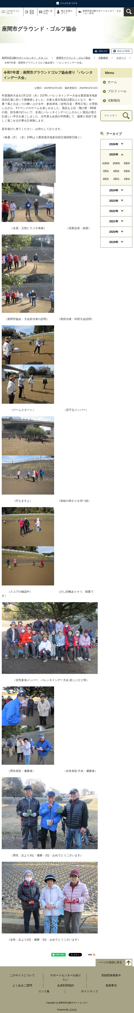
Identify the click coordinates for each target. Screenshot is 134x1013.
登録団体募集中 (111, 975)
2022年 (113, 211)
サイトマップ (89, 991)
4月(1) (106, 179)
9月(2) (127, 163)
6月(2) (116, 171)
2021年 (113, 221)
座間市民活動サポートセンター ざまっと (25, 57)
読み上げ (103, 51)
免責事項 (111, 985)
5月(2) (127, 171)
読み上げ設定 (123, 51)
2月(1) (116, 179)
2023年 (113, 200)
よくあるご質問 (22, 985)
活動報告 (103, 57)
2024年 (113, 190)
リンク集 (44, 991)
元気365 (73, 1009)
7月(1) (106, 171)
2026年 (113, 144)
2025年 (113, 154)
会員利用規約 (65, 985)
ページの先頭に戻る (110, 962)
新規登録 (31, 12)
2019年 (113, 242)
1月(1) (127, 179)
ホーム (112, 82)
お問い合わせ (48, 12)
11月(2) (105, 163)
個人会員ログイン (66, 12)
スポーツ (121, 57)
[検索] (126, 116)
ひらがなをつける (69, 3)
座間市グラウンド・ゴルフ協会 (73, 57)
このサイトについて (13, 12)
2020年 (113, 231)
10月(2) (116, 163)
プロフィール (117, 91)
